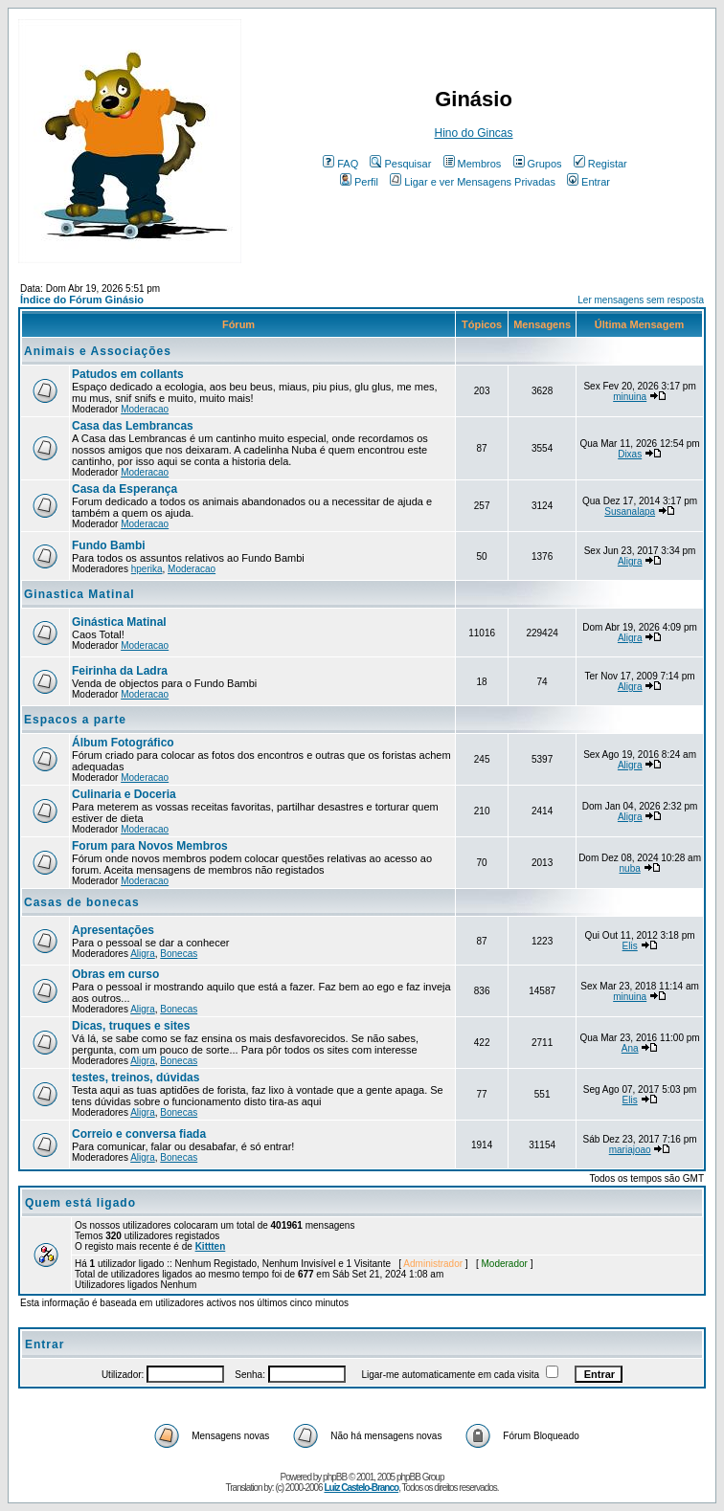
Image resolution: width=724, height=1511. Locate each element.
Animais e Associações (97, 351)
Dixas (630, 454)
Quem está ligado (80, 1203)
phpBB (335, 1477)
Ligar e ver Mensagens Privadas (472, 182)
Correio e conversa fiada (139, 1134)
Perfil (359, 182)
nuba (630, 868)
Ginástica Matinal (119, 622)
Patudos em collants (128, 374)
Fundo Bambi (109, 545)
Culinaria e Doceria (124, 794)
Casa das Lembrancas (132, 426)
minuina (629, 396)
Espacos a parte (75, 719)
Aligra (630, 561)
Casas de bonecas (82, 902)
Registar (600, 163)
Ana (630, 1048)
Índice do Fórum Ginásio (82, 299)
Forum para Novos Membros (150, 846)
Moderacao (145, 409)
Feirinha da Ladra (120, 671)
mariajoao (630, 1149)
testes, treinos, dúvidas (135, 1077)
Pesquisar (400, 163)
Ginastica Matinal (79, 594)
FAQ (340, 163)
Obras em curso (115, 974)
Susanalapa (629, 511)
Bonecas (178, 953)
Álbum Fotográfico (123, 742)
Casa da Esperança (124, 489)
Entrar (588, 182)
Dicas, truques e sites (131, 1026)
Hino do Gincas (473, 133)
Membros (472, 163)
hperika (147, 569)
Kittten (210, 1246)
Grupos (537, 163)
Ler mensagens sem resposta (640, 300)
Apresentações (113, 930)
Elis (630, 946)
